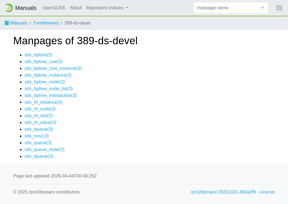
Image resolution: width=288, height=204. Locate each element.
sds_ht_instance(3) (43, 102)
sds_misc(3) (36, 136)
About (76, 7)
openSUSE (54, 7)
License (267, 192)
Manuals (15, 23)
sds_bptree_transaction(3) (50, 95)
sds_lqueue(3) (38, 129)
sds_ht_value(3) (40, 122)
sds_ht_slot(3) (38, 115)
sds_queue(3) (38, 142)
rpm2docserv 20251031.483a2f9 (223, 192)
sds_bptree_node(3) (44, 81)
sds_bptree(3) (38, 54)
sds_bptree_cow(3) (43, 61)
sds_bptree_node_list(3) (48, 88)
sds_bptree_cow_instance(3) (53, 68)
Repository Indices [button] (105, 7)
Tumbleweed (45, 23)
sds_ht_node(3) (40, 109)
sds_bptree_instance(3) (47, 75)
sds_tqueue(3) (38, 156)
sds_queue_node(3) (44, 149)
